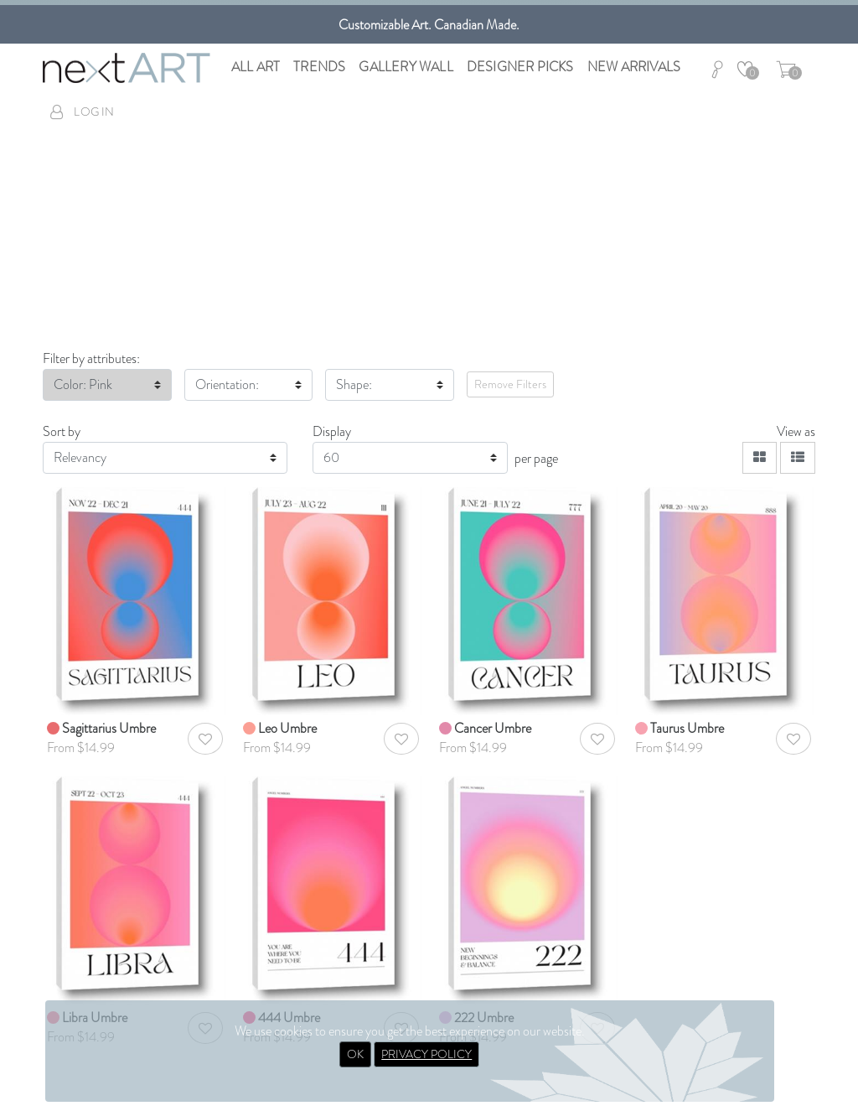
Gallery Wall (405, 66)
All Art (255, 66)
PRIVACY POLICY (426, 1054)
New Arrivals (633, 66)
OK (355, 1054)
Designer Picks (520, 66)
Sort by (61, 431)
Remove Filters (510, 384)
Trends (319, 66)
